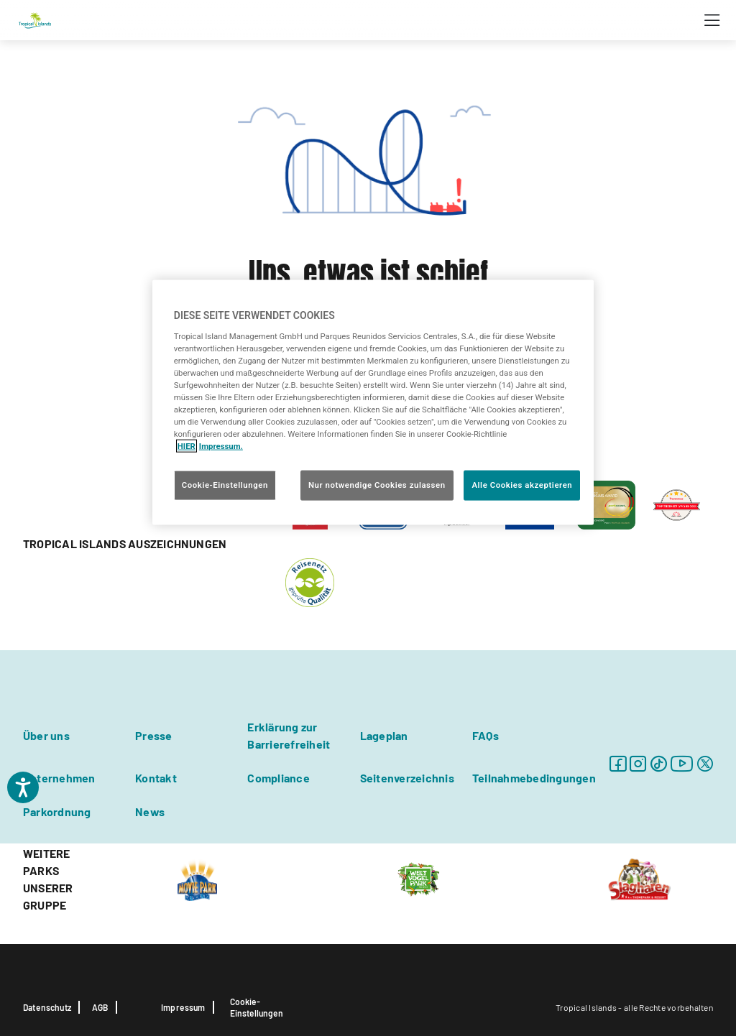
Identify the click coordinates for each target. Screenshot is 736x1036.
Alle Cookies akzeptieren (522, 485)
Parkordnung (57, 811)
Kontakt (156, 778)
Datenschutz (47, 1007)
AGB (100, 1007)
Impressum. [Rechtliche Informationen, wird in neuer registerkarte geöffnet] (221, 446)
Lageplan (384, 735)
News (150, 811)
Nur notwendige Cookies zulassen (377, 485)
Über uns (46, 735)
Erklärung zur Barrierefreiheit (288, 735)
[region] (373, 402)
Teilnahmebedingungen (534, 778)
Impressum (183, 1007)
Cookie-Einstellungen (256, 1007)
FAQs (485, 735)
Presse (153, 735)
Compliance (278, 778)
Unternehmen (59, 778)
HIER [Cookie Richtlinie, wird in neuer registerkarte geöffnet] (187, 446)
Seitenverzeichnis (407, 778)
